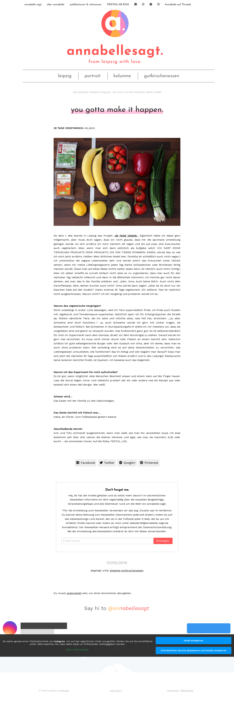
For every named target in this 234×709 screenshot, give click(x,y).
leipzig (65, 76)
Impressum (173, 690)
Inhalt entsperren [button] (193, 640)
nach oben (116, 690)
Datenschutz (187, 690)
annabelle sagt (33, 4)
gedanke (115, 570)
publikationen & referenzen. (86, 4)
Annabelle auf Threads (178, 4)
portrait (92, 76)
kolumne (122, 76)
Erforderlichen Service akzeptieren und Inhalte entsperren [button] (193, 650)
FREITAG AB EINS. (118, 4)
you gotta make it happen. (117, 110)
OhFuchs (64, 690)
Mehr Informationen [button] (77, 649)
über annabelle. (56, 4)
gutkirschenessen (161, 76)
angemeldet (74, 593)
